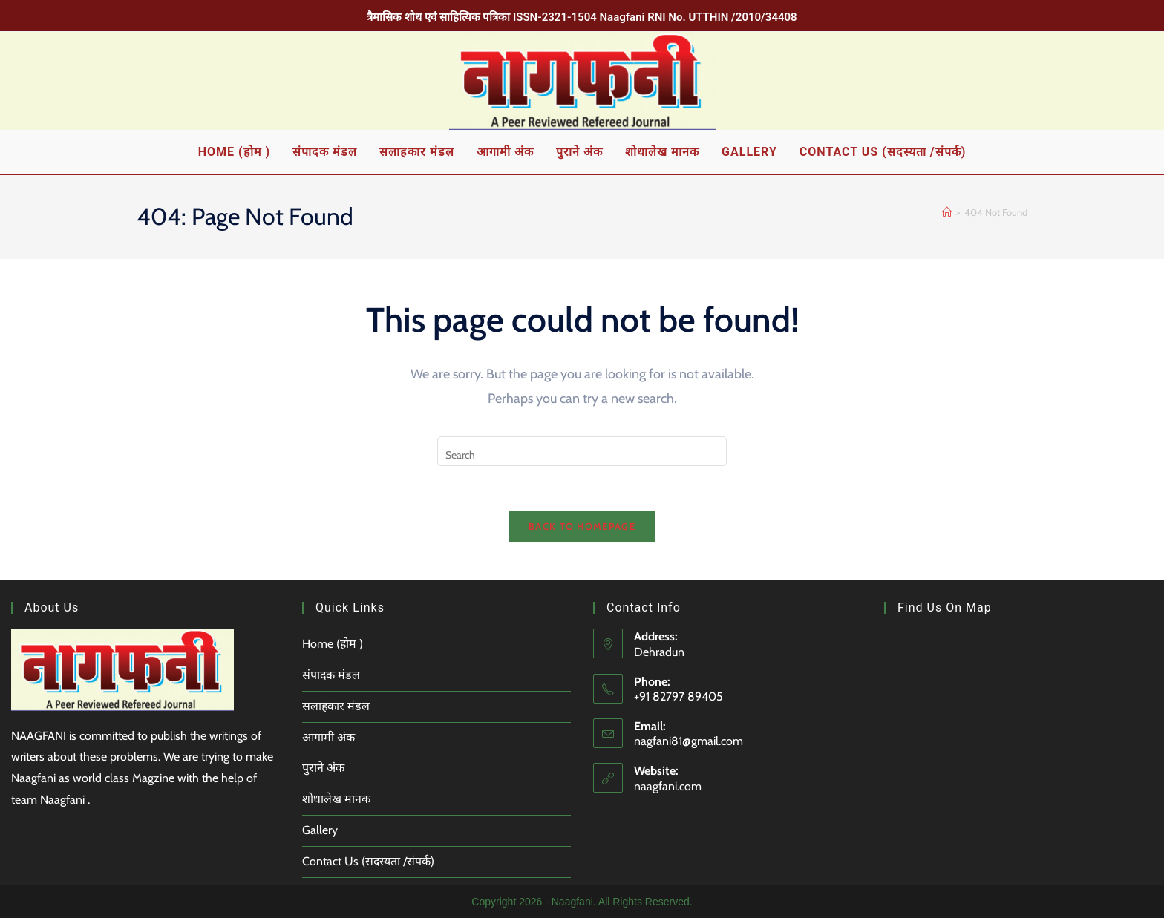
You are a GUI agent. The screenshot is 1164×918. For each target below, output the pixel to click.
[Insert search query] (582, 451)
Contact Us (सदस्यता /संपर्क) (368, 861)
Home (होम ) (333, 644)
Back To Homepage (582, 526)
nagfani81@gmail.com (688, 741)
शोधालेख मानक (336, 799)
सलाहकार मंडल (336, 706)
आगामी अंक (328, 737)
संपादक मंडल (331, 675)
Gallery (320, 830)
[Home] (947, 212)
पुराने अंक (323, 768)
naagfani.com (668, 786)
